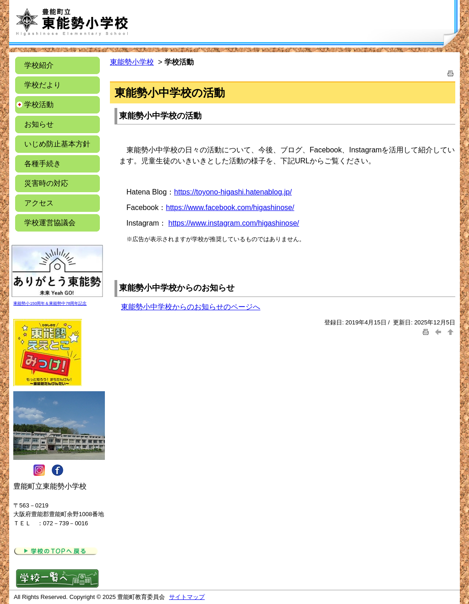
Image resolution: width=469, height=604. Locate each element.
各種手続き (42, 163)
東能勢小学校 (132, 62)
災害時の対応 (46, 183)
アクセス (39, 203)
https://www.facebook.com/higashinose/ (230, 207)
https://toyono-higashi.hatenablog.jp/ (233, 192)
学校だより (42, 85)
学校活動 (39, 104)
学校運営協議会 (50, 222)
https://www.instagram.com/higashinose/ (234, 223)
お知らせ (46, 124)
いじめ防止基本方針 (57, 144)
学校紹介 (39, 65)
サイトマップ (187, 596)
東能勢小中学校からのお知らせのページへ (190, 307)
